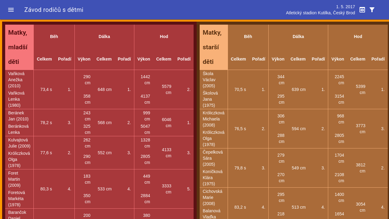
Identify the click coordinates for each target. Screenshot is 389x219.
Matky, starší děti (212, 47)
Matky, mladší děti (17, 47)
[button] (11, 9)
